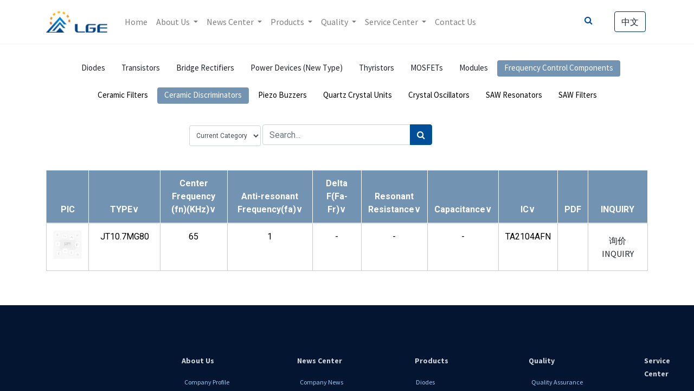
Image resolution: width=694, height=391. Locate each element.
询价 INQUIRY (618, 247)
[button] (124, 209)
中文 (630, 21)
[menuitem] (136, 22)
